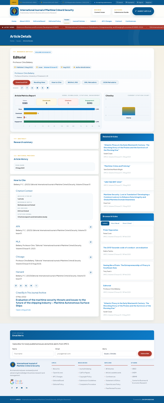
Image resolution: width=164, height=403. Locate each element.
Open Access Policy (113, 384)
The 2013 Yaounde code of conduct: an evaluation (125, 247)
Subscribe (145, 353)
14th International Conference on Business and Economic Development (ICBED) (38, 27)
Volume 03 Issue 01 (43, 52)
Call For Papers (84, 373)
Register (148, 2)
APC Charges (107, 21)
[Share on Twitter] (42, 88)
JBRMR (134, 377)
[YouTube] (22, 388)
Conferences (131, 21)
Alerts (104, 349)
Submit (94, 21)
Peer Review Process (113, 388)
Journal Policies (80, 21)
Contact (118, 21)
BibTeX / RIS (73, 82)
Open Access (58, 373)
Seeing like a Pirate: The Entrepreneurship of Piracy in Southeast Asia (126, 266)
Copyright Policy (85, 377)
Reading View (39, 82)
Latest (105, 223)
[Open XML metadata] (31, 286)
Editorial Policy (55, 21)
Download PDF (22, 82)
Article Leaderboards (113, 373)
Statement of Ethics (113, 380)
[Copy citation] (16, 286)
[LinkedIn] (27, 388)
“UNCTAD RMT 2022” (113, 182)
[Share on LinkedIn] (32, 88)
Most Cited (127, 223)
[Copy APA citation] (91, 227)
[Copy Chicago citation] (91, 257)
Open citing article (23, 310)
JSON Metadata (109, 82)
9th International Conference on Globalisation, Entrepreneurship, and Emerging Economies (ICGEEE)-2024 (113, 27)
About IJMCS (25, 21)
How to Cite (56, 82)
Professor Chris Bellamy (23, 62)
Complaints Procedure (87, 384)
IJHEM (134, 373)
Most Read (115, 223)
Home (14, 21)
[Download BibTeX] (21, 286)
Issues (66, 20)
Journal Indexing (85, 369)
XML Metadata (90, 82)
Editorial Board (39, 21)
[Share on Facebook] (27, 88)
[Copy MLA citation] (91, 242)
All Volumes (110, 369)
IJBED (134, 369)
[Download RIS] (26, 286)
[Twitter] (17, 388)
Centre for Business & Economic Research (140, 382)
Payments (130, 2)
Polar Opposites (110, 230)
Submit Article (143, 11)
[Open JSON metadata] (36, 286)
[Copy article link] (22, 88)
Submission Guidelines (87, 380)
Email (58, 349)
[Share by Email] (48, 88)
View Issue (127, 82)
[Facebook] (12, 388)
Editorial (107, 285)
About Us (56, 369)
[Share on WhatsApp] (37, 88)
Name (14, 349)
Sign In (140, 2)
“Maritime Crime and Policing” (117, 166)
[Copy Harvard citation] (91, 273)
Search (120, 2)
